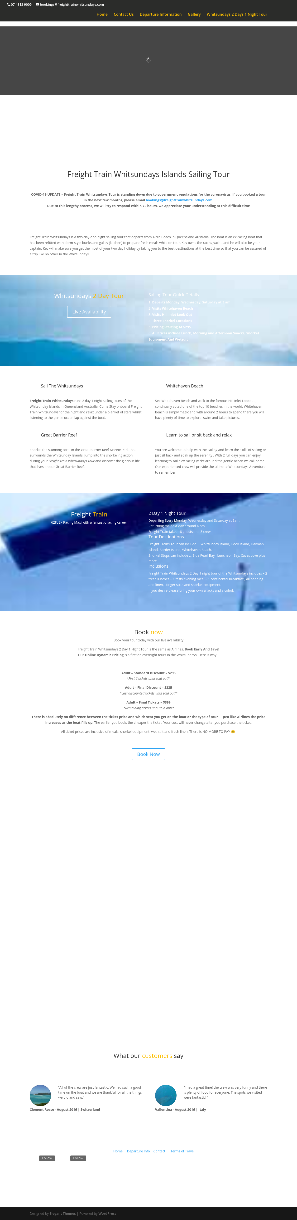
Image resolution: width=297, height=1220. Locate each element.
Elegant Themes (63, 1213)
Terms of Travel (183, 1151)
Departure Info (138, 1151)
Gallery (194, 15)
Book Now (148, 129)
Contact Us (124, 15)
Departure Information (161, 15)
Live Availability (89, 311)
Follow (47, 1158)
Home (102, 15)
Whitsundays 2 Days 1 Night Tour (237, 15)
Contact (159, 1151)
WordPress (107, 1213)
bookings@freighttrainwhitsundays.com (179, 200)
